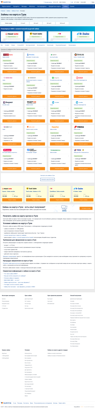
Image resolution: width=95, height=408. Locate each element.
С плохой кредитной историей (32, 377)
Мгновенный (51, 303)
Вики (31, 403)
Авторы (55, 403)
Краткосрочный (29, 308)
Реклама (19, 403)
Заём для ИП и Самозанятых (81, 152)
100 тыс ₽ (62, 23)
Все (2, 45)
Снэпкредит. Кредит (31, 152)
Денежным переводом (76, 299)
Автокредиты (41, 6)
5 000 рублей (5, 358)
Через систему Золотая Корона (78, 336)
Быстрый (50, 299)
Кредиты (16, 6)
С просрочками (29, 388)
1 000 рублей (5, 355)
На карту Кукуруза (75, 343)
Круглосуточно (29, 381)
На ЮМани (73, 322)
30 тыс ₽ (36, 23)
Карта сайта (62, 403)
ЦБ (71, 2)
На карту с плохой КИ (75, 313)
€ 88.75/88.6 (62, 2)
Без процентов (41, 45)
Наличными (50, 45)
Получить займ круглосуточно (11, 263)
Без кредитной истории (31, 355)
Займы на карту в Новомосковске (56, 355)
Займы (65, 6)
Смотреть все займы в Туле (47, 175)
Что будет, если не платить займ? (13, 284)
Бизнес (4, 299)
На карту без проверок (76, 310)
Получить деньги (11, 71)
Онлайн (7, 45)
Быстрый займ (54, 57)
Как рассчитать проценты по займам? (15, 276)
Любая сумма (8, 23)
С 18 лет (4, 306)
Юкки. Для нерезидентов (80, 80)
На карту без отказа (75, 306)
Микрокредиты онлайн (31, 374)
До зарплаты (28, 370)
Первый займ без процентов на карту (80, 317)
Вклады (24, 6)
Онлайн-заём (5, 105)
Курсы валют (6, 6)
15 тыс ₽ (23, 23)
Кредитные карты (55, 6)
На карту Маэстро (75, 339)
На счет (72, 334)
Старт (51, 105)
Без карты (73, 320)
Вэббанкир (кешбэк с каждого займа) (34, 80)
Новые (13, 45)
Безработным (5, 303)
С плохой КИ (20, 45)
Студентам (5, 308)
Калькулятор (28, 353)
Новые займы (28, 379)
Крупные (4, 353)
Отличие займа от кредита (11, 278)
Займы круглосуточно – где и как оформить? (17, 282)
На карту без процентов (76, 308)
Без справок (28, 358)
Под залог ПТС (28, 367)
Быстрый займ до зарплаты (9, 152)
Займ (3, 80)
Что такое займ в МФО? (11, 273)
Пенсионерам (72, 45)
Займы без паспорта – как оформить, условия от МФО (19, 286)
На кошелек (73, 327)
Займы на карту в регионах (55, 353)
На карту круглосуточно (76, 315)
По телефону (28, 393)
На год (26, 306)
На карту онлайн (74, 303)
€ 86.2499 (83, 2)
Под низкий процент (61, 45)
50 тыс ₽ (49, 23)
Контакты (26, 403)
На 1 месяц (27, 301)
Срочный (50, 301)
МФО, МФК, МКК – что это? (11, 280)
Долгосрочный (29, 299)
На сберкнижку (74, 346)
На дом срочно (74, 332)
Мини (26, 396)
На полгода (28, 303)
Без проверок (28, 372)
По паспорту (28, 386)
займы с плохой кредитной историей (22, 237)
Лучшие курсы (48, 2)
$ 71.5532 (76, 2)
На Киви (72, 325)
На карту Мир (73, 341)
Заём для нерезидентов (80, 105)
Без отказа (27, 363)
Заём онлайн (77, 129)
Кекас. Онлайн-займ (79, 57)
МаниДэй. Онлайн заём (32, 57)
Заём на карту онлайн (32, 129)
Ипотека (32, 6)
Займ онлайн (5, 57)
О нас (14, 403)
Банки (72, 6)
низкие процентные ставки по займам (15, 235)
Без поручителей (30, 45)
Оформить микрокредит (9, 256)
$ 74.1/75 (55, 2)
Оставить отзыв (86, 208)
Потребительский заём (56, 80)
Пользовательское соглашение (43, 403)
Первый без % (28, 365)
